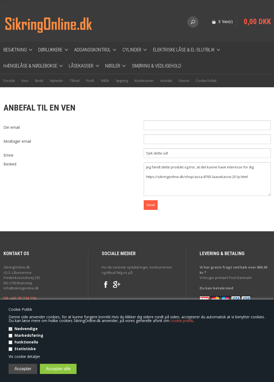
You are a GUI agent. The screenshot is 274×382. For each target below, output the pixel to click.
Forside (9, 80)
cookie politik (181, 320)
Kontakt (166, 80)
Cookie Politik (206, 80)
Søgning (122, 80)
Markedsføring (28, 335)
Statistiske (25, 348)
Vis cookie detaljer (24, 356)
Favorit (184, 80)
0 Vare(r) (226, 21)
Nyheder (56, 80)
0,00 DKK (257, 21)
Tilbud (74, 80)
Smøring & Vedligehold (156, 66)
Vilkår (105, 80)
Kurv (25, 80)
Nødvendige (26, 328)
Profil (90, 80)
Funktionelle (26, 342)
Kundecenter (144, 80)
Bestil (39, 80)
